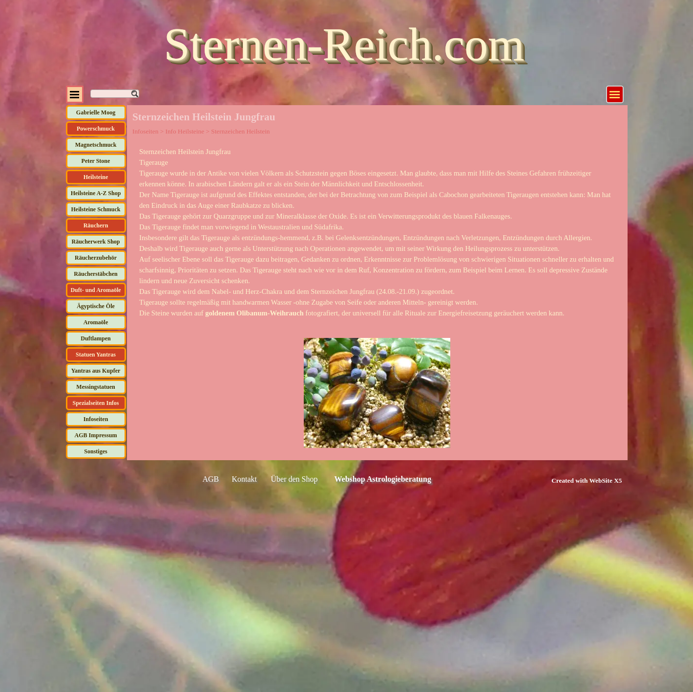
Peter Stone (96, 160)
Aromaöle (96, 322)
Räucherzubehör (96, 257)
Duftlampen (95, 338)
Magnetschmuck (96, 144)
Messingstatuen (95, 386)
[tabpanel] (377, 232)
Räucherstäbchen (95, 273)
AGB (211, 479)
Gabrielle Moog (95, 112)
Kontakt (244, 479)
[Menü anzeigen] (615, 94)
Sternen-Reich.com (344, 44)
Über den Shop (294, 479)
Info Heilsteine (184, 131)
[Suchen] (114, 93)
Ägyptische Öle (96, 306)
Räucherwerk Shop (95, 241)
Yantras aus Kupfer (96, 370)
